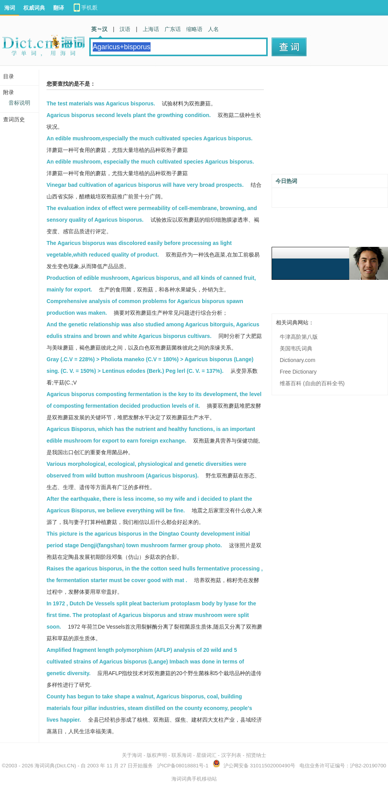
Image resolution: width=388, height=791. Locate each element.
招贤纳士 (256, 755)
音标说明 (19, 103)
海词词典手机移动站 (194, 779)
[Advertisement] (330, 122)
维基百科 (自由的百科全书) (312, 383)
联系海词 (181, 755)
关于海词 (132, 755)
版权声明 (157, 755)
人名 (213, 29)
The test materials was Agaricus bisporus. (101, 103)
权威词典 (34, 8)
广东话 (173, 29)
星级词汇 (206, 755)
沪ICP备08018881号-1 (182, 766)
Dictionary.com (297, 360)
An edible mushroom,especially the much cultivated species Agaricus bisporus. (150, 138)
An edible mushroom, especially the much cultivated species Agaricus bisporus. (150, 162)
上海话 (151, 29)
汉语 (125, 29)
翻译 (58, 8)
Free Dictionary (298, 372)
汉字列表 (231, 755)
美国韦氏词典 (296, 348)
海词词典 (45, 766)
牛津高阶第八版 (299, 337)
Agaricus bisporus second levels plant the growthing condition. (129, 115)
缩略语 (194, 29)
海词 (9, 8)
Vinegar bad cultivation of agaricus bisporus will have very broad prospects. (145, 185)
